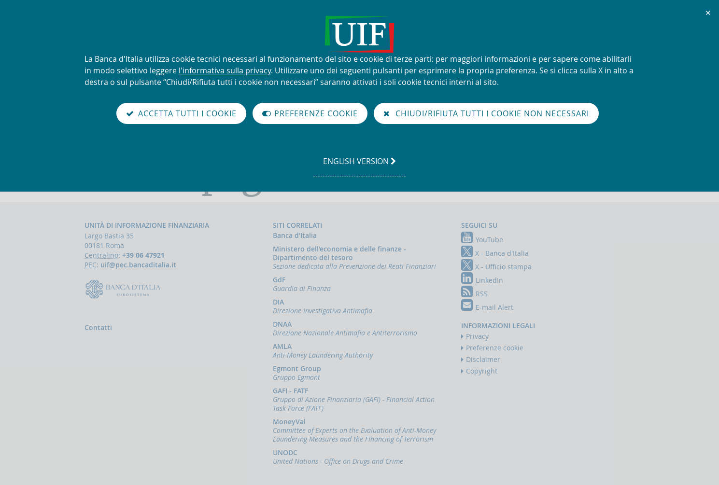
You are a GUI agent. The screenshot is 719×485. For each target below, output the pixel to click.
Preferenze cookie (494, 347)
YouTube (482, 239)
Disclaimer (483, 359)
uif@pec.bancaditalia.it (138, 264)
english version (359, 166)
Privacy (477, 336)
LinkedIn (482, 280)
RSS (474, 293)
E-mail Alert (487, 307)
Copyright (481, 370)
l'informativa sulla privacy (225, 70)
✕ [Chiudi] (708, 12)
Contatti (98, 327)
